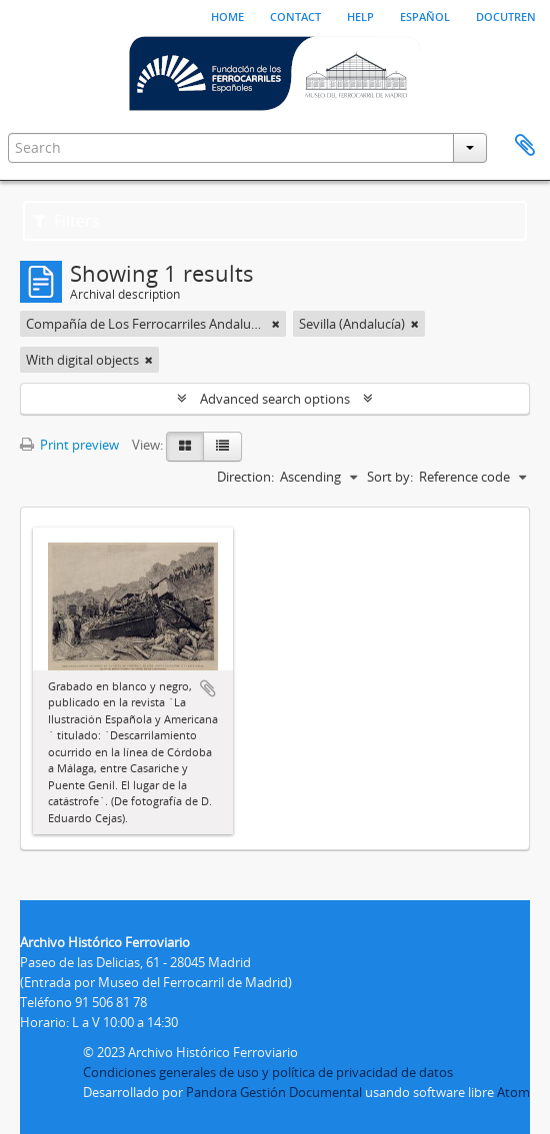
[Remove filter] (276, 324)
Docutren (506, 15)
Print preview (69, 445)
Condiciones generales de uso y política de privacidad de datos (268, 1072)
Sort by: (390, 477)
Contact (295, 15)
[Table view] (222, 447)
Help (360, 15)
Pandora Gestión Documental (274, 1092)
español (425, 15)
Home (227, 15)
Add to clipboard (208, 688)
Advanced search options (275, 399)
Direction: (245, 477)
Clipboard (525, 146)
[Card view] (185, 447)
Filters (66, 221)
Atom (513, 1092)
